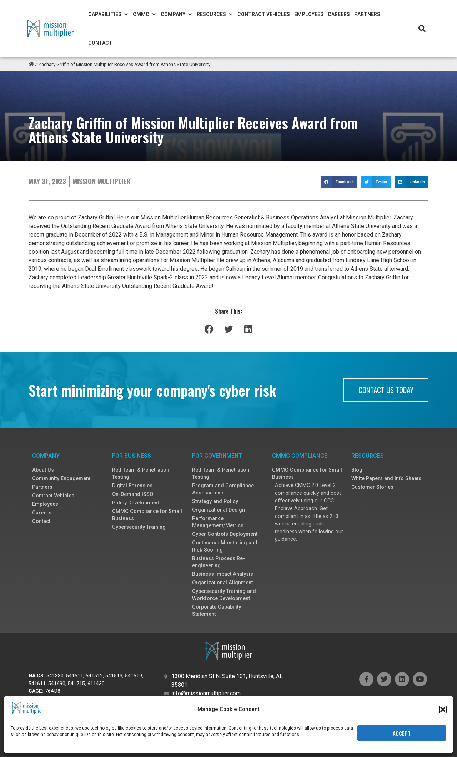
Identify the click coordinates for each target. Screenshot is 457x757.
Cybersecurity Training (139, 527)
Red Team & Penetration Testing (140, 473)
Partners (367, 14)
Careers (339, 14)
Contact (100, 43)
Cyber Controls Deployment (224, 534)
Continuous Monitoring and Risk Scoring (224, 546)
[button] (442, 737)
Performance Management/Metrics (217, 522)
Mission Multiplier (101, 181)
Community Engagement (61, 479)
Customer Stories (372, 487)
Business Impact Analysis (222, 574)
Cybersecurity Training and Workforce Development (224, 594)
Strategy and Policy (215, 501)
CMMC (144, 14)
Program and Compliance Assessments (223, 489)
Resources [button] (215, 14)
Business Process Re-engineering (218, 562)
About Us (43, 470)
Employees (308, 14)
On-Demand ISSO (132, 494)
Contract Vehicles (263, 14)
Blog (356, 470)
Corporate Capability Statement (216, 610)
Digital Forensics (132, 486)
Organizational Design (218, 510)
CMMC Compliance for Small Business (147, 515)
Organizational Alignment (222, 583)
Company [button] (176, 14)
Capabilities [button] (108, 14)
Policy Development (135, 503)
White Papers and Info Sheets (386, 479)
